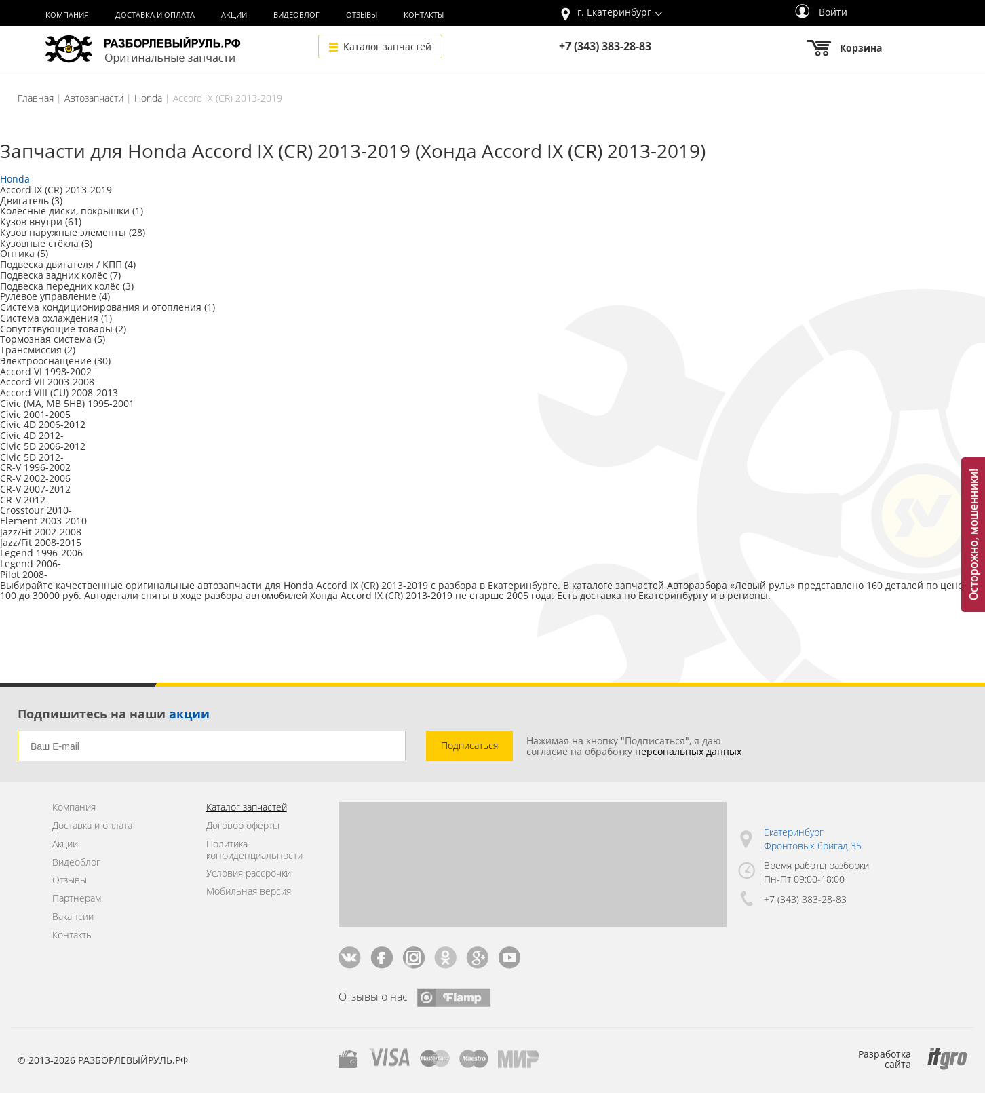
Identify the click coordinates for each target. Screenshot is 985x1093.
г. (614, 12)
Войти (821, 11)
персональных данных (688, 751)
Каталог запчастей (387, 46)
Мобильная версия (248, 892)
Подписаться (469, 745)
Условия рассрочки (248, 873)
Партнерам (76, 898)
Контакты (424, 15)
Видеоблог (296, 15)
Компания (67, 15)
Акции (234, 15)
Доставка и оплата (155, 15)
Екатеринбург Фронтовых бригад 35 (813, 839)
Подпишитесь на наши (114, 714)
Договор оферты (242, 826)
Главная (36, 98)
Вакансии (73, 917)
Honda (148, 98)
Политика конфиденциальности (254, 850)
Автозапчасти (93, 98)
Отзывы (361, 15)
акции (189, 714)
